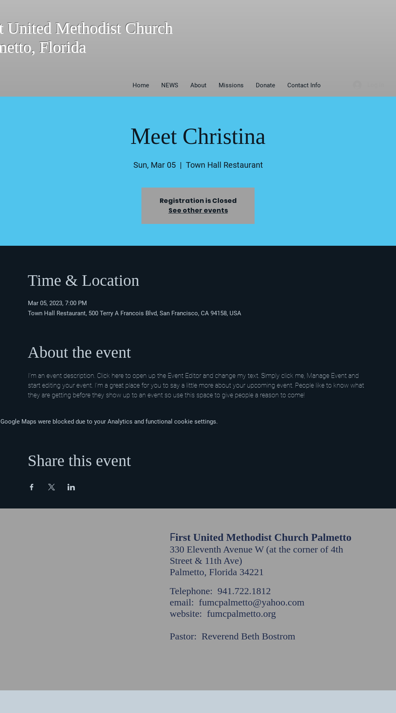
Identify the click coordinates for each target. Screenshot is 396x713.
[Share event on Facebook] (32, 487)
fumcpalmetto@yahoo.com (251, 602)
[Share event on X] (51, 487)
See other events (198, 210)
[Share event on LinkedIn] (71, 487)
